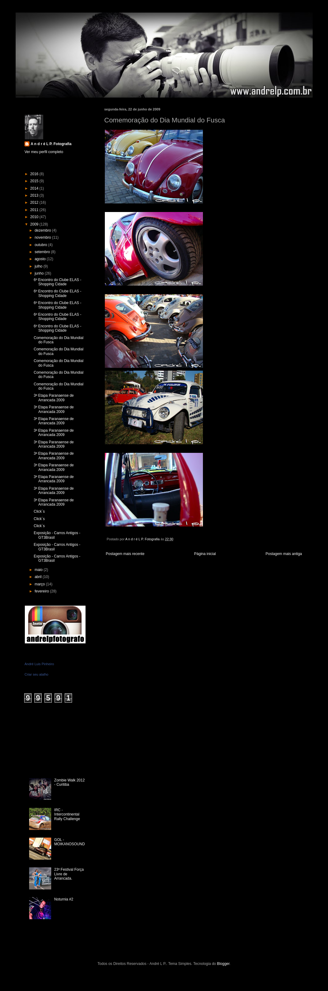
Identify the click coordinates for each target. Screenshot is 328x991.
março (40, 584)
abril (39, 577)
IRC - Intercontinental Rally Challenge (67, 814)
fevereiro (42, 591)
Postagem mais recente (125, 554)
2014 (35, 188)
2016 (35, 174)
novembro (43, 237)
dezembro (43, 230)
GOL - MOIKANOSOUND (69, 842)
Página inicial (205, 554)
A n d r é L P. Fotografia (51, 144)
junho (40, 273)
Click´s (39, 511)
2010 (35, 217)
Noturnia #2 (63, 899)
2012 (35, 202)
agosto (41, 259)
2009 (35, 224)
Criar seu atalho (36, 674)
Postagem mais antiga (283, 554)
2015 (35, 181)
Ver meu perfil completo (44, 152)
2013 (35, 195)
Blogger (223, 964)
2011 (35, 210)
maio (39, 570)
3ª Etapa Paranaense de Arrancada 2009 (54, 397)
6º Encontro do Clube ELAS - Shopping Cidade (57, 282)
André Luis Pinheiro (39, 664)
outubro (41, 245)
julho (39, 266)
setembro (43, 252)
